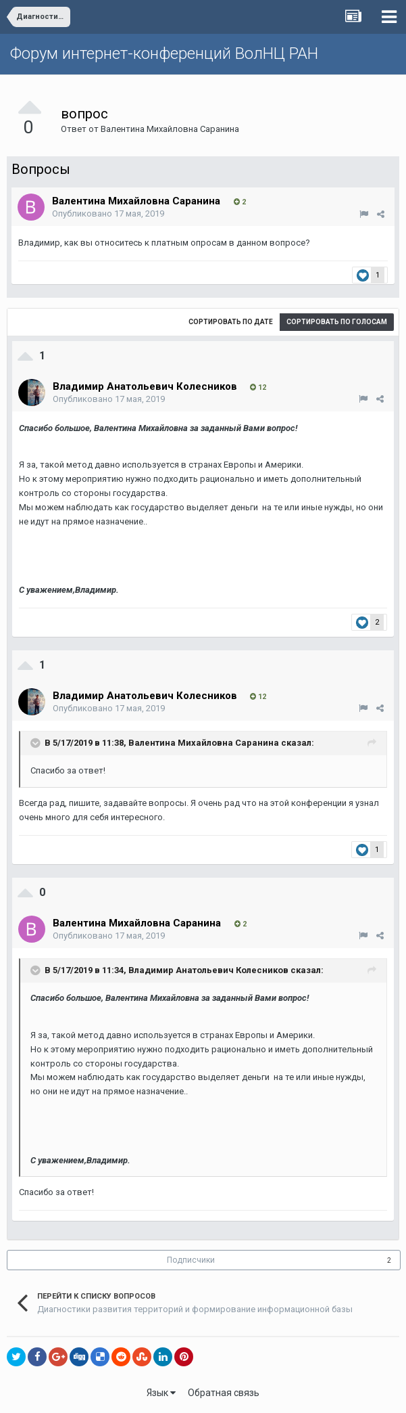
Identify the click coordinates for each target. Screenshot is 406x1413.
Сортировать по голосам (336, 322)
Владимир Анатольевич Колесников (208, 970)
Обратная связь (223, 1392)
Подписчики (191, 1260)
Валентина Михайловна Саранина (170, 129)
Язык (161, 1392)
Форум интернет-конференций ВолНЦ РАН (164, 53)
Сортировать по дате (230, 322)
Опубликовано (108, 213)
